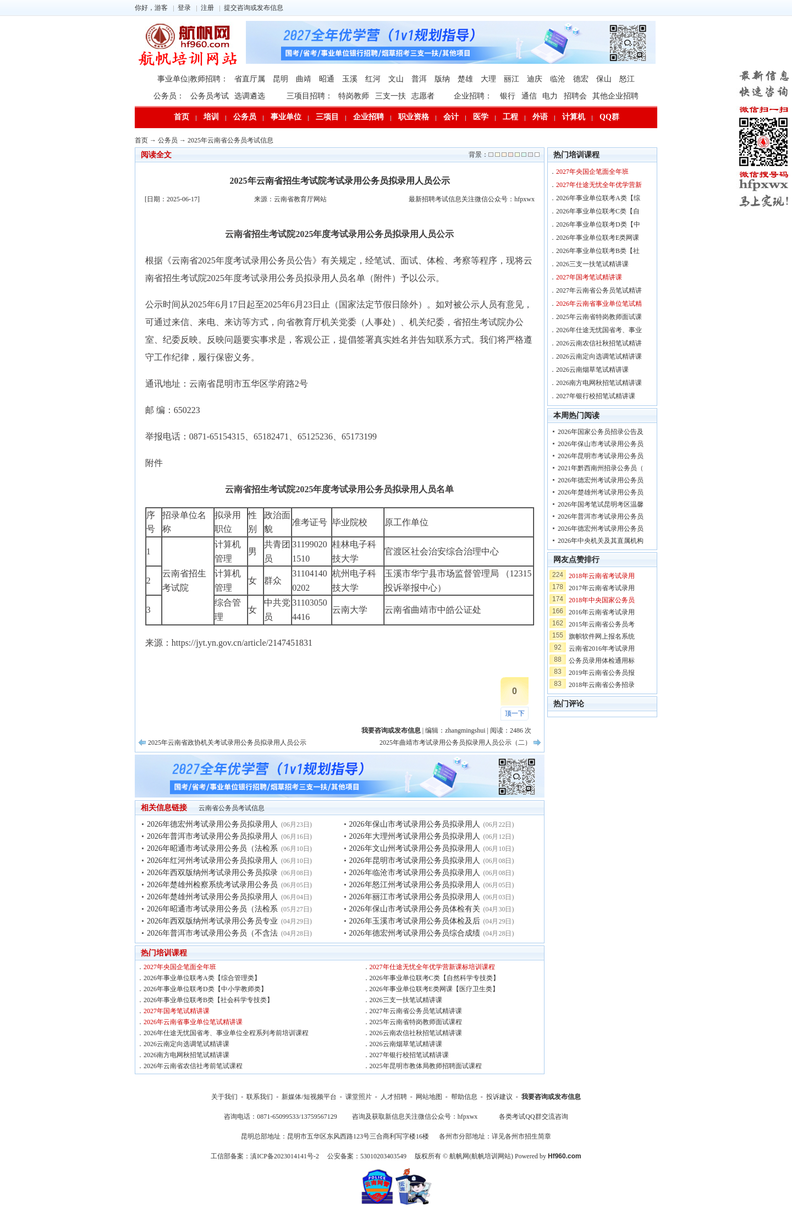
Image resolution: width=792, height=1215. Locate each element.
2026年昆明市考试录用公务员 (601, 456)
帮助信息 (464, 1097)
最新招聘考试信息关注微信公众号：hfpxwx (472, 199)
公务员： (168, 96)
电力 (550, 96)
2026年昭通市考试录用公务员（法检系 (212, 848)
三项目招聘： (310, 96)
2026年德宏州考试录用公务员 (601, 480)
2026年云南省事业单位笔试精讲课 (193, 1022)
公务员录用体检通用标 (602, 660)
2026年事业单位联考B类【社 (598, 251)
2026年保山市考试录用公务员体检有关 (414, 909)
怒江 (627, 79)
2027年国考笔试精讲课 (177, 1011)
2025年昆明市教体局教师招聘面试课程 (426, 1066)
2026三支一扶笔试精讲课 (406, 1000)
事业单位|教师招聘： (192, 79)
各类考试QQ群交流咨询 (533, 1116)
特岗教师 (353, 96)
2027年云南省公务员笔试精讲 (599, 290)
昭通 (326, 79)
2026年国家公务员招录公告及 (601, 432)
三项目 (327, 117)
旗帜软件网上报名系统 (602, 636)
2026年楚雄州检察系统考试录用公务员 (212, 885)
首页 (181, 117)
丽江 (511, 79)
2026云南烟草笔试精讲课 (406, 1044)
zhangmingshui (465, 730)
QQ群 (609, 117)
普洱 (419, 79)
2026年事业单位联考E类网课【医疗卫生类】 (434, 989)
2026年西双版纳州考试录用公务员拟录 (212, 872)
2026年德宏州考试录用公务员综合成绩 (414, 933)
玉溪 (350, 79)
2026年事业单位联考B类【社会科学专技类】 (208, 1000)
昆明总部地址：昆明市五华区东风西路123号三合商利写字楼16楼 (335, 1136)
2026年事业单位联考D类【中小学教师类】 (205, 989)
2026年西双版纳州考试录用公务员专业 (212, 921)
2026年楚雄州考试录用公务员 (601, 492)
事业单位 (286, 117)
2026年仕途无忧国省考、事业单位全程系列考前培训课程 (226, 1033)
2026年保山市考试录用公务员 (601, 444)
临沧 (557, 79)
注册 (207, 8)
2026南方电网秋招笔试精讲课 (186, 1055)
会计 (451, 117)
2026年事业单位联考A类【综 (598, 198)
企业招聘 (368, 117)
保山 (604, 79)
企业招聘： (473, 96)
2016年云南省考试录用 (602, 612)
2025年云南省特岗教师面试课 (599, 317)
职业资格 (413, 117)
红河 (373, 79)
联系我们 (259, 1097)
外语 (540, 117)
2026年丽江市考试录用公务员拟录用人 (414, 897)
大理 (488, 79)
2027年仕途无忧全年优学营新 (599, 185)
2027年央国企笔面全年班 (180, 967)
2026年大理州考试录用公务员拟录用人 (414, 836)
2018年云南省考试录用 (602, 576)
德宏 (580, 79)
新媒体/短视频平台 (309, 1097)
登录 (184, 8)
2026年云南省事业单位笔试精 (599, 303)
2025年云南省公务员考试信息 (230, 140)
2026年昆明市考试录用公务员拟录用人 (414, 860)
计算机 (573, 117)
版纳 (442, 79)
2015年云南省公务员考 (602, 624)
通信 (529, 96)
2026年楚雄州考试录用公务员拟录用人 (212, 897)
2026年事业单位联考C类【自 (598, 211)
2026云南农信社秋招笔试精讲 (599, 343)
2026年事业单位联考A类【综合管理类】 (202, 978)
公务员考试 (209, 96)
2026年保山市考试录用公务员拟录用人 (414, 824)
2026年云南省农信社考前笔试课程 (193, 1066)
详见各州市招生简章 (521, 1136)
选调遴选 (249, 96)
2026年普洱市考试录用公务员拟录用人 (212, 836)
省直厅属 (249, 79)
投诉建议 (499, 1097)
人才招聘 (394, 1097)
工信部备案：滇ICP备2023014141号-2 (265, 1156)
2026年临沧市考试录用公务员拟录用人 (414, 872)
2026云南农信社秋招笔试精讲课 (416, 1033)
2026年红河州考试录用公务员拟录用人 (212, 860)
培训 (211, 117)
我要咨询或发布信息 (551, 1097)
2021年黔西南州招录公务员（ (601, 468)
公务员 (244, 117)
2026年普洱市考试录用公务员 (601, 516)
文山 (396, 79)
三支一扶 (390, 96)
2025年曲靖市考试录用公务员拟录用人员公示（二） (455, 742)
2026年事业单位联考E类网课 (597, 237)
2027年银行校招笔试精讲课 (409, 1055)
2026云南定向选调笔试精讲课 (186, 1044)
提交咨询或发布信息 (253, 8)
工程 (510, 117)
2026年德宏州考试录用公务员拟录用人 (212, 824)
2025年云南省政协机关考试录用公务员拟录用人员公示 (227, 742)
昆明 (280, 79)
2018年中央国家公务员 (602, 600)
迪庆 (534, 79)
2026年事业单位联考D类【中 (598, 224)
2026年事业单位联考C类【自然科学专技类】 (434, 978)
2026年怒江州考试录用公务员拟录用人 (414, 885)
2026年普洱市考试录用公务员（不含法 (212, 933)
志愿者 (423, 96)
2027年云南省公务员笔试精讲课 (416, 1011)
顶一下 (515, 713)
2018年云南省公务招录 (602, 685)
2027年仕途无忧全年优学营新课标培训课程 (432, 967)
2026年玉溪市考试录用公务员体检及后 (414, 921)
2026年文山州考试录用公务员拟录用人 (414, 848)
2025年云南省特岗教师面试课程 (416, 1022)
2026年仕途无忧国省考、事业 (599, 330)
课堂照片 (358, 1097)
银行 (507, 96)
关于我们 (224, 1097)
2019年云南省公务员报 (602, 673)
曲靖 (303, 79)
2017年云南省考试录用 (602, 588)
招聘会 (575, 96)
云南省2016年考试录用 (602, 648)
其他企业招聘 (615, 96)
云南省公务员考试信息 (232, 808)
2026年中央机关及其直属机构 (601, 541)
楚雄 (465, 79)
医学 (480, 117)
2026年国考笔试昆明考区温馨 (601, 504)
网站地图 (429, 1097)
